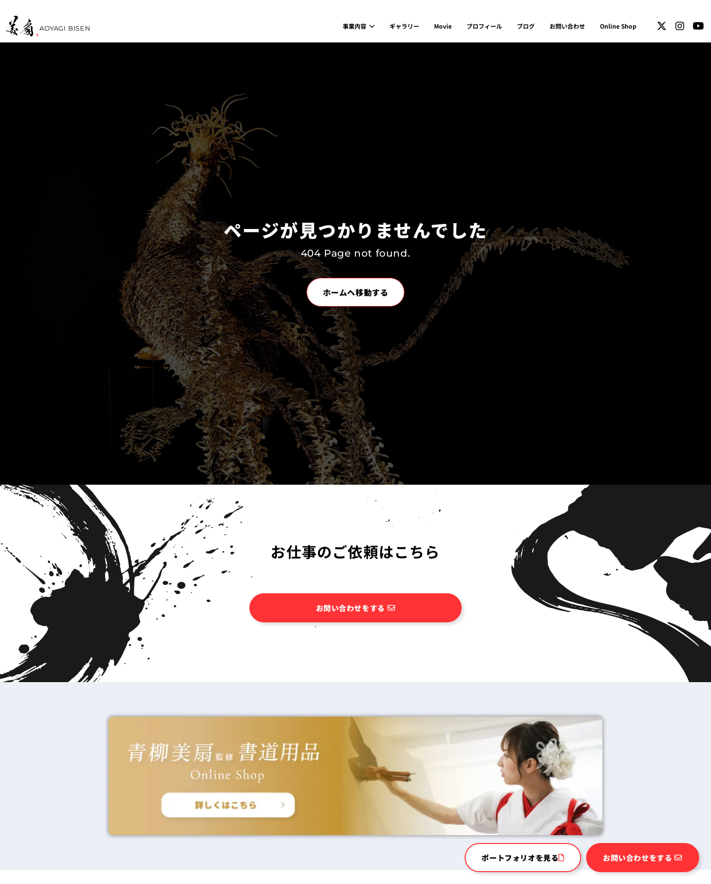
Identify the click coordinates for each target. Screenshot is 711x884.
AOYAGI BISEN (65, 28)
